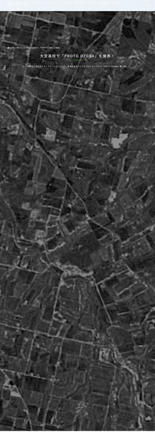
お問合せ (115, 2)
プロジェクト (92, 2)
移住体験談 (79, 2)
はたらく (50, 2)
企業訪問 (105, 2)
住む (59, 2)
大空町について (37, 2)
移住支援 (68, 2)
